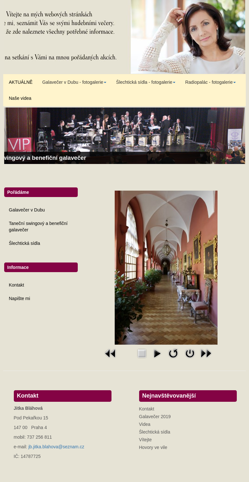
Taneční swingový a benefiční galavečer (38, 226)
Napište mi (19, 298)
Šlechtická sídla (24, 243)
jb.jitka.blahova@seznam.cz (56, 446)
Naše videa (20, 98)
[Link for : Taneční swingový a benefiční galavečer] (124, 136)
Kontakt (16, 285)
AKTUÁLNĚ (21, 82)
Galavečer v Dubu (27, 209)
